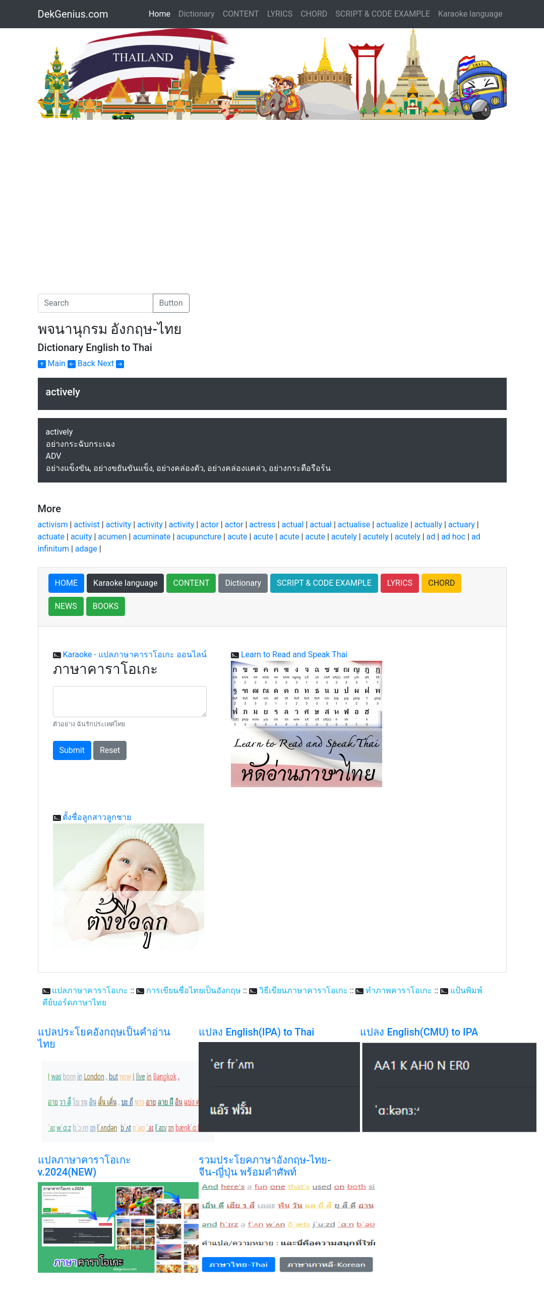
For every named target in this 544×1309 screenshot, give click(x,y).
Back (81, 363)
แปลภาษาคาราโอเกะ (90, 990)
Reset (110, 750)
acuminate (151, 536)
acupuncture (198, 536)
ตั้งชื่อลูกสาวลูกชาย (97, 817)
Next (110, 363)
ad (431, 536)
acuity (81, 536)
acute (237, 536)
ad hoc (453, 536)
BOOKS (106, 606)
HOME (66, 583)
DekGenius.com (73, 14)
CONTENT (241, 14)
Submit (72, 750)
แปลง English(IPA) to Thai (256, 1032)
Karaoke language (470, 14)
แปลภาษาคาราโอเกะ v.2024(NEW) (84, 1166)
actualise (354, 524)
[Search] (95, 303)
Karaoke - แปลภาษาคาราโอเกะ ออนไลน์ (134, 654)
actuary (461, 524)
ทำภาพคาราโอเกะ (399, 990)
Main (52, 363)
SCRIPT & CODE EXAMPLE (382, 14)
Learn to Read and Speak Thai (294, 654)
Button (171, 303)
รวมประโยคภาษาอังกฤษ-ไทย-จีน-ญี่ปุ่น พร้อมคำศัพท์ (265, 1166)
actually (428, 524)
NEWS (66, 606)
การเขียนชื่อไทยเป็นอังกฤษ (193, 990)
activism (53, 524)
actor (209, 524)
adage (86, 549)
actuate (51, 536)
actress (262, 524)
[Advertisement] (122, 195)
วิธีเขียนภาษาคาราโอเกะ (303, 990)
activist (86, 524)
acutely (344, 536)
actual (293, 524)
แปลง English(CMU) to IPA (419, 1032)
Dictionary (196, 14)
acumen (112, 536)
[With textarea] (130, 701)
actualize (392, 524)
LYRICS (279, 14)
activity (119, 524)
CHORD (313, 14)
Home (161, 13)
